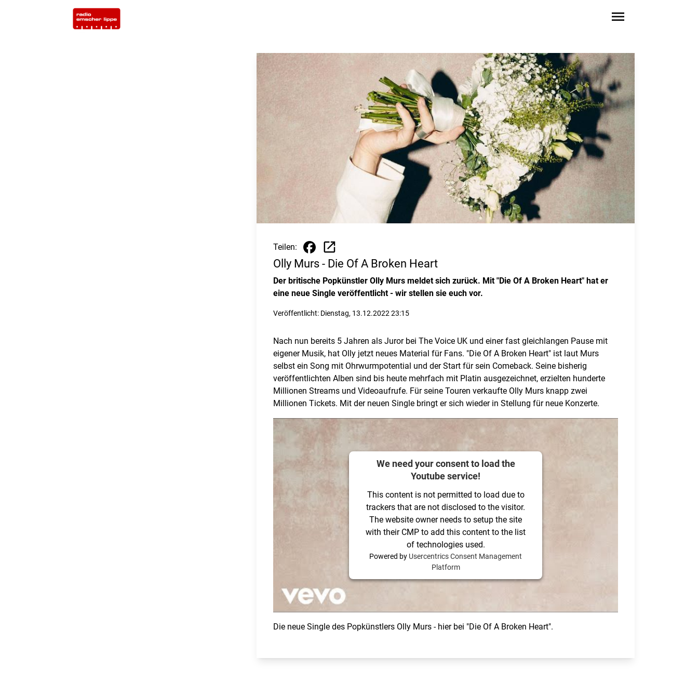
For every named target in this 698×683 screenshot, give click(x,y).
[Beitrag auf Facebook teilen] (309, 247)
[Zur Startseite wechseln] (97, 18)
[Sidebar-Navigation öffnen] (618, 18)
